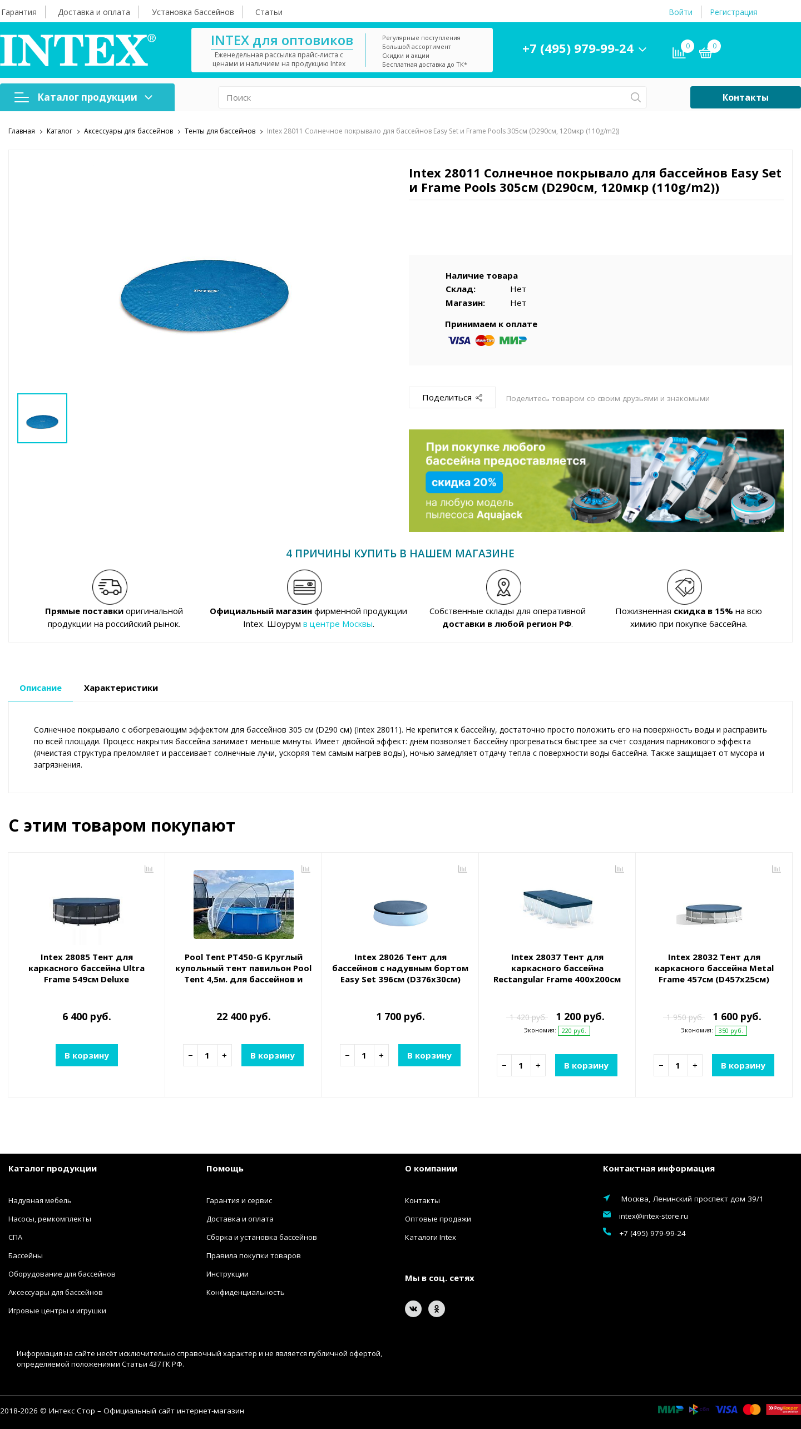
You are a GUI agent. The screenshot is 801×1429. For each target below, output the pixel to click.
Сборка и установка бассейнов (261, 1237)
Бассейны (25, 1255)
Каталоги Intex (430, 1237)
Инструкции (227, 1273)
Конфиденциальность (245, 1292)
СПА (15, 1237)
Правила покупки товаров (253, 1255)
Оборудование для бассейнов (62, 1273)
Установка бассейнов (193, 12)
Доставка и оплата (94, 12)
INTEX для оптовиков (282, 40)
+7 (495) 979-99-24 (578, 47)
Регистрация (734, 12)
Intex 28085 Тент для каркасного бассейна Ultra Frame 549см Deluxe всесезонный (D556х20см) (86, 973)
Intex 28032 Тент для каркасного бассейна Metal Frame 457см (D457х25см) (714, 967)
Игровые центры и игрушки (57, 1310)
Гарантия (19, 12)
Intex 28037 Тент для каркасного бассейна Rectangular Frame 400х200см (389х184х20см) (557, 973)
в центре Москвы (338, 623)
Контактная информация (659, 1168)
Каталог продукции (83, 97)
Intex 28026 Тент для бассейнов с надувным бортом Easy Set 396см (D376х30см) (400, 967)
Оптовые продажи (438, 1218)
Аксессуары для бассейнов (55, 1292)
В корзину (87, 1054)
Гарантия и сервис (239, 1200)
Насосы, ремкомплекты (49, 1218)
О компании (431, 1168)
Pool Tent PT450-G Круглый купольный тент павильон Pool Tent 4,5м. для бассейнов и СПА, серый (243, 973)
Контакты (746, 97)
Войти (681, 12)
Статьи (269, 12)
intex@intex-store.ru (653, 1215)
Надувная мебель (40, 1200)
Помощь (225, 1168)
